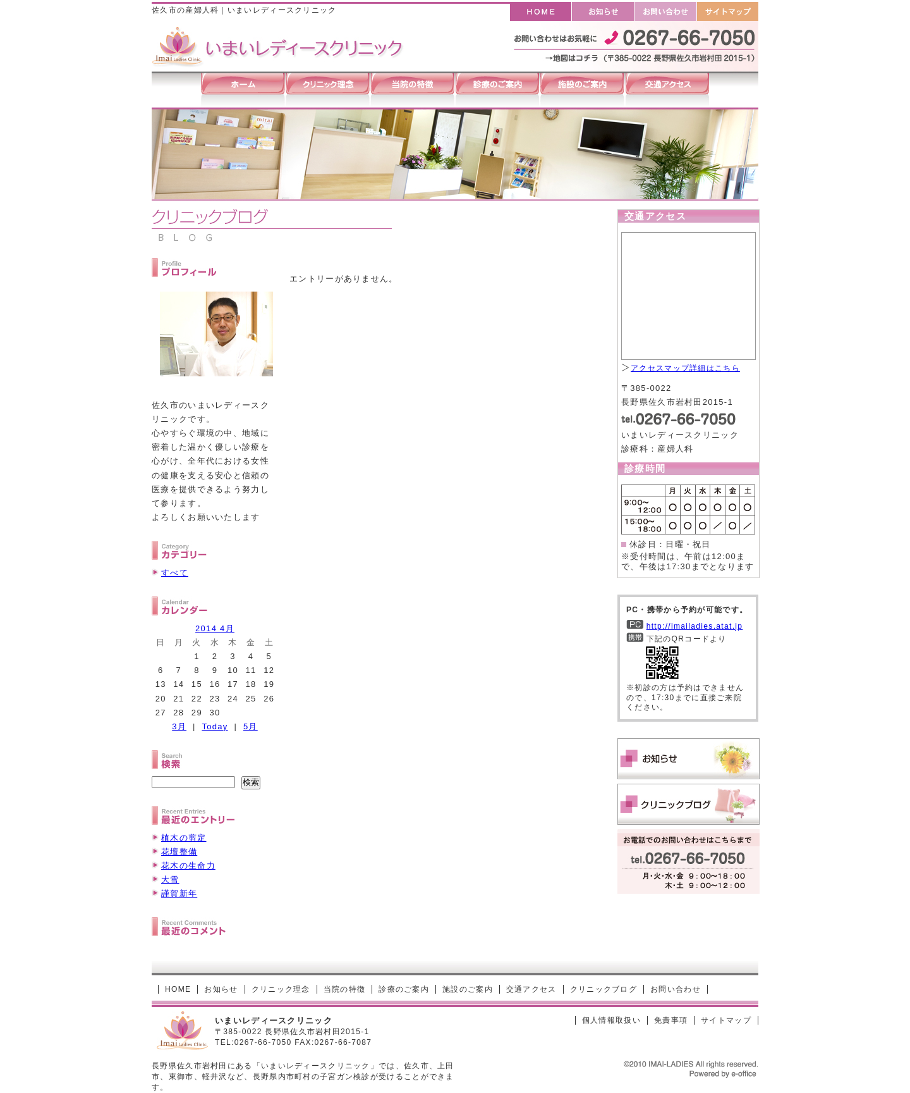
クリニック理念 (281, 989)
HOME (178, 989)
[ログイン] (546, 1020)
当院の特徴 (345, 989)
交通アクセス (531, 989)
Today (215, 726)
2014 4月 (214, 628)
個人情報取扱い (611, 1020)
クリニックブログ (603, 989)
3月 (179, 726)
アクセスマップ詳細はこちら (685, 368)
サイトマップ (726, 1020)
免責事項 (671, 1020)
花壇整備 (179, 851)
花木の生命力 (188, 865)
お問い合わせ (675, 989)
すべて (174, 572)
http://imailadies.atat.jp (694, 626)
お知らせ (221, 989)
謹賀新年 (179, 893)
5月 (250, 726)
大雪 (170, 879)
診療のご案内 (404, 989)
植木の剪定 (184, 838)
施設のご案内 (467, 989)
